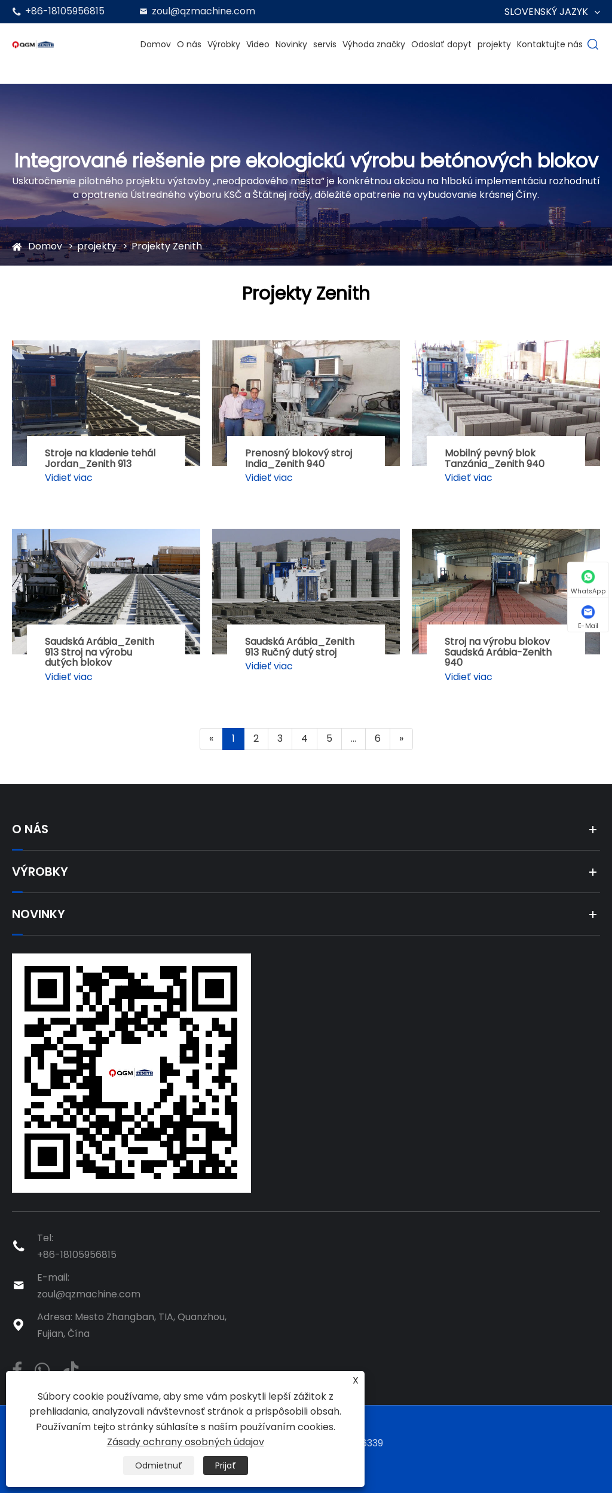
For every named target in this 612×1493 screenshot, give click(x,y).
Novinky (291, 44)
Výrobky (223, 44)
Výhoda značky (373, 44)
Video (258, 44)
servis (324, 44)
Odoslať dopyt (441, 44)
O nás (189, 44)
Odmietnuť (158, 1465)
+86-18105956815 (65, 11)
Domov (155, 44)
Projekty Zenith (166, 246)
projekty (494, 44)
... (353, 738)
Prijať (225, 1465)
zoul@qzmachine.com (203, 11)
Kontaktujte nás (550, 44)
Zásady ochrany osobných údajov (185, 1442)
